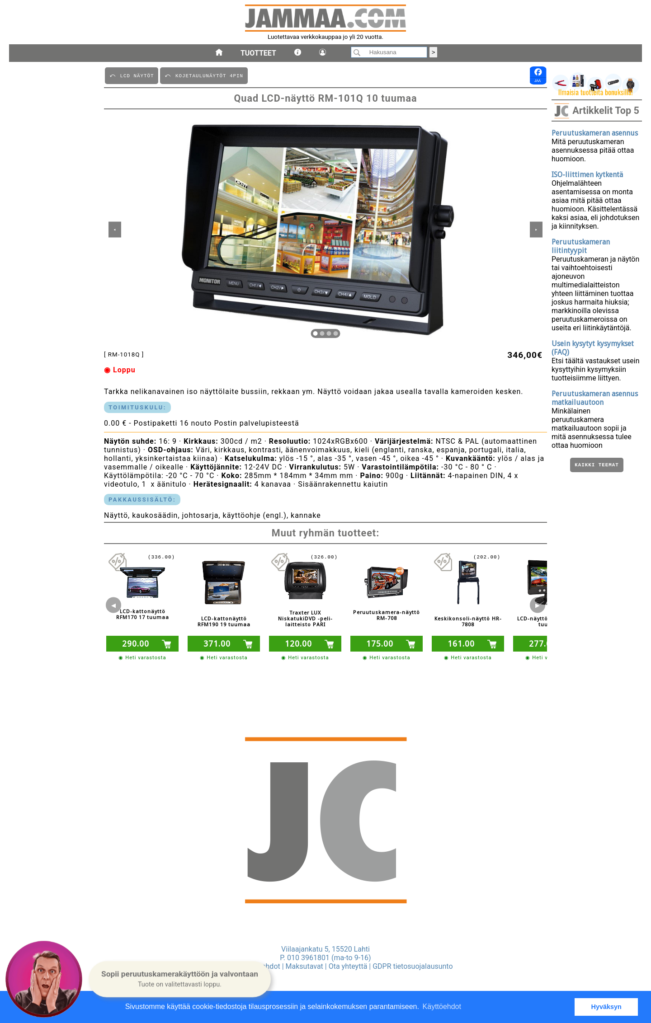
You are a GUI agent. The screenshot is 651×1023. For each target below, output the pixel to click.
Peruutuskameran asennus (595, 133)
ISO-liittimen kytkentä (587, 174)
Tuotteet (258, 53)
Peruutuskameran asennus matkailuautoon (595, 398)
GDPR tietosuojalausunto (413, 966)
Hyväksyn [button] (606, 1006)
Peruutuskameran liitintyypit (581, 246)
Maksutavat (304, 966)
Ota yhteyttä (348, 966)
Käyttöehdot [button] (442, 1006)
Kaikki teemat (596, 465)
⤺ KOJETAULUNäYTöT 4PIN (204, 75)
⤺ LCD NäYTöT (131, 75)
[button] (180, 979)
